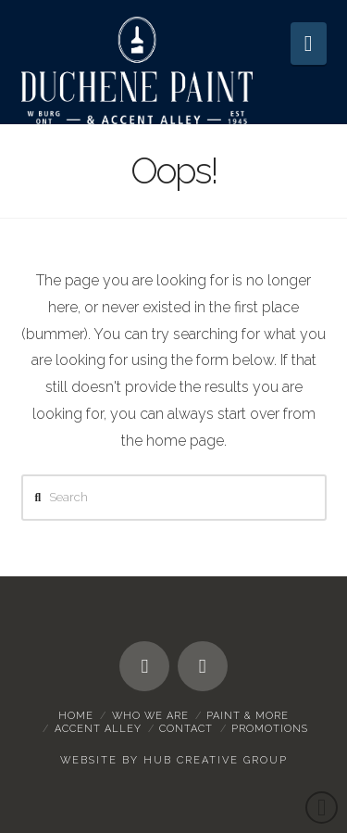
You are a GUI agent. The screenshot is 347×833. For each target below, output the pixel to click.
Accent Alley (98, 729)
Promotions (269, 729)
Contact (186, 729)
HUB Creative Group (215, 760)
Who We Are (150, 716)
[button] (309, 43)
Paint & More (247, 716)
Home (75, 716)
